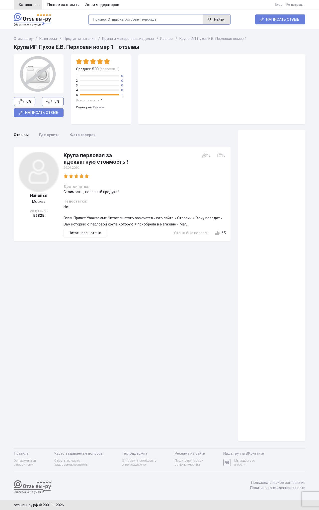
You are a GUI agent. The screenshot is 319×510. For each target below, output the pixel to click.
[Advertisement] (221, 89)
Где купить (49, 135)
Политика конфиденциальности (277, 488)
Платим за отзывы (63, 4)
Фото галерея (82, 135)
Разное (98, 107)
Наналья (38, 195)
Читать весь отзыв (85, 233)
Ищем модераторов (101, 4)
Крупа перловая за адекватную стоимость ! (96, 158)
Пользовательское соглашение (278, 482)
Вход (278, 4)
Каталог (29, 4)
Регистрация (295, 4)
